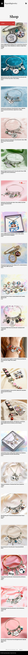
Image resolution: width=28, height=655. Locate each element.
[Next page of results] (21, 650)
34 (20, 649)
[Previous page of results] (6, 650)
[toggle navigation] (2, 3)
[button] (7, 23)
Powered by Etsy (13, 653)
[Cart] (26, 4)
